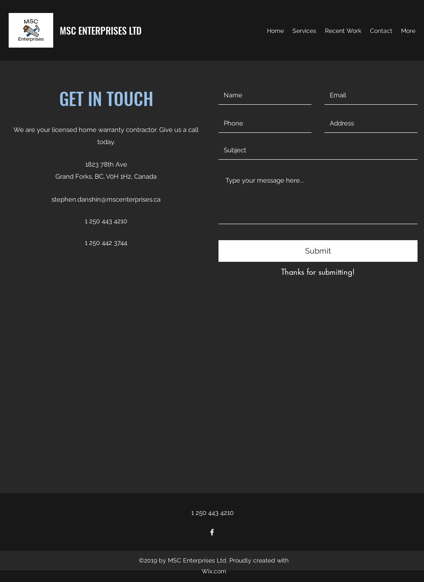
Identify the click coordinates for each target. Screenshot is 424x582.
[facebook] (212, 532)
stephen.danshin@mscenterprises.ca (106, 199)
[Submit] (318, 251)
